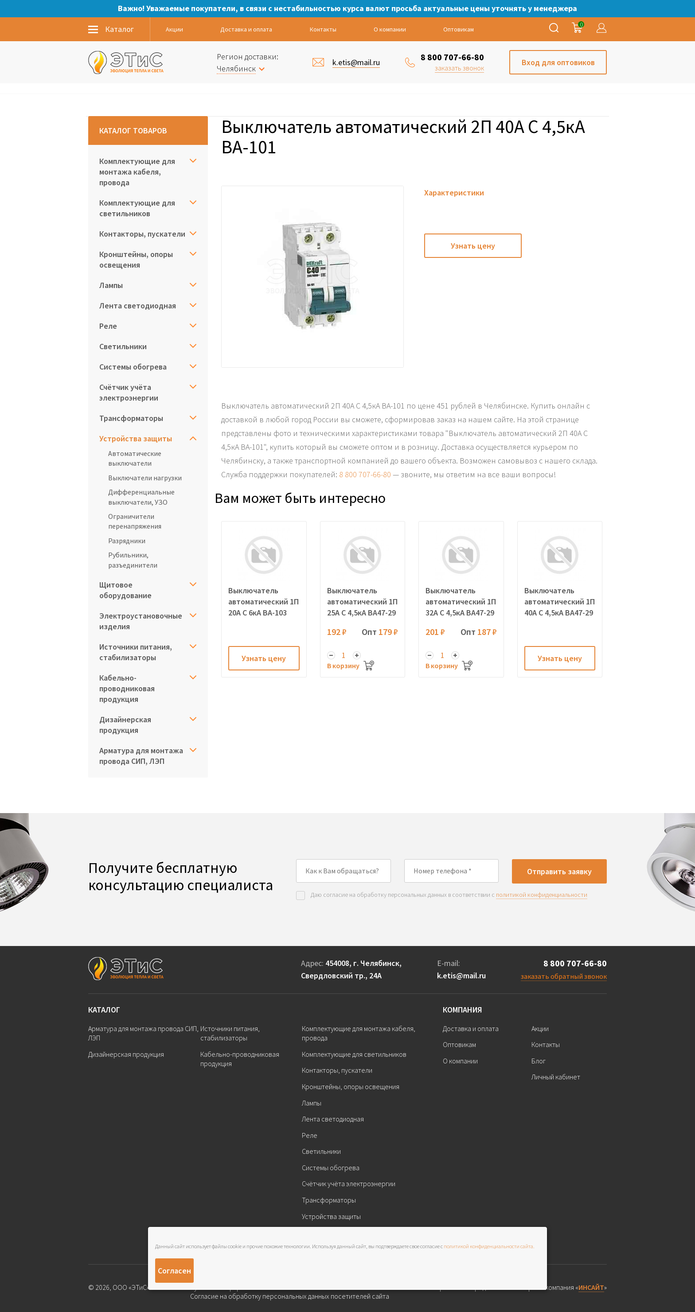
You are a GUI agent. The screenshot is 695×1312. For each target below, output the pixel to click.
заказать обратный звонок (564, 976)
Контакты (323, 29)
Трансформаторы (131, 418)
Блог (538, 1060)
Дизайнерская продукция (125, 724)
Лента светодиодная (137, 305)
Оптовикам (458, 29)
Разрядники (126, 540)
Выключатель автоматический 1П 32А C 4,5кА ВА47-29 (461, 601)
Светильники (123, 346)
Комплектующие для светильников (137, 208)
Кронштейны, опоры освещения (136, 259)
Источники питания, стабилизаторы (135, 652)
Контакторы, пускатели (142, 234)
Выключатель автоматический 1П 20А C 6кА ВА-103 (263, 601)
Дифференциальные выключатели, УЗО (141, 496)
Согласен (174, 1270)
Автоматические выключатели (134, 458)
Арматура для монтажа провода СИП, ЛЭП (141, 755)
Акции (174, 29)
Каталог (104, 1009)
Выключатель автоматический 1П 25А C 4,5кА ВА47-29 (362, 601)
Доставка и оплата (246, 29)
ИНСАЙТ (591, 1287)
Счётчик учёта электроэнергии (128, 392)
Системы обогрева (133, 367)
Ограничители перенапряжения (134, 521)
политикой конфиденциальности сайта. (489, 1246)
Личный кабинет (555, 1076)
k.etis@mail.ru (461, 975)
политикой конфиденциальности (541, 895)
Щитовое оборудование (125, 590)
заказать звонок (459, 67)
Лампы (111, 285)
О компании (390, 29)
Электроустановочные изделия (140, 621)
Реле (108, 326)
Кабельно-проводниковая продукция (127, 688)
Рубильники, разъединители (132, 559)
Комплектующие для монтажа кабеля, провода (137, 171)
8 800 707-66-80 (452, 56)
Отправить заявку (559, 871)
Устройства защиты (135, 438)
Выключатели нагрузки (145, 477)
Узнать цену (473, 246)
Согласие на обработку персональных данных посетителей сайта (289, 1296)
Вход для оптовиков (558, 62)
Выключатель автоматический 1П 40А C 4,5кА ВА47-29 (559, 601)
